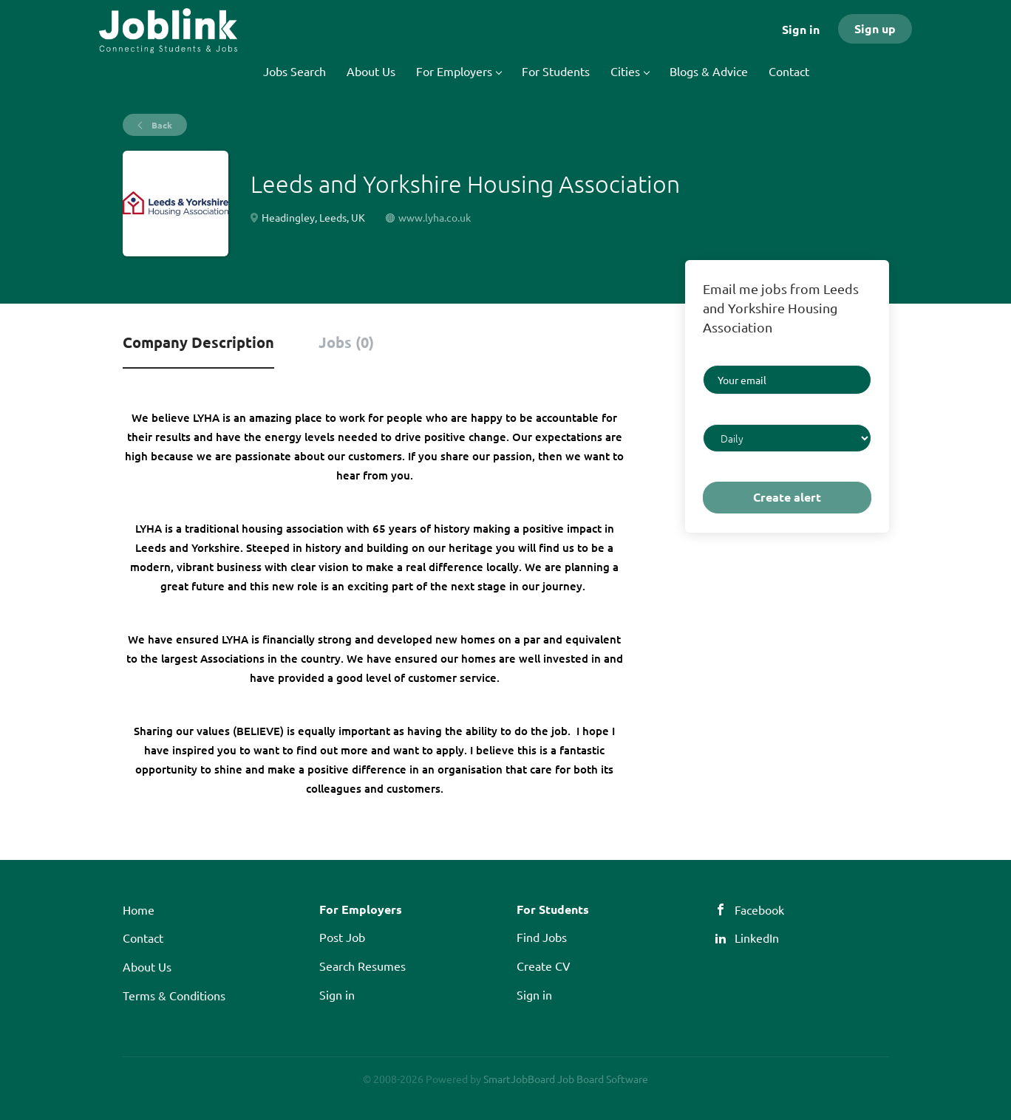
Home (138, 909)
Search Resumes (362, 965)
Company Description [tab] (198, 342)
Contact (143, 937)
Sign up (875, 28)
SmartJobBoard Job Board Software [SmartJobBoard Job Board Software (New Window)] (565, 1078)
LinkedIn (757, 937)
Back (160, 125)
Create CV (544, 965)
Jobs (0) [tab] (346, 342)
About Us (147, 966)
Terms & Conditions (174, 995)
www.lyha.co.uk (434, 217)
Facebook (759, 909)
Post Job (342, 936)
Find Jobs (542, 936)
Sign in (801, 29)
